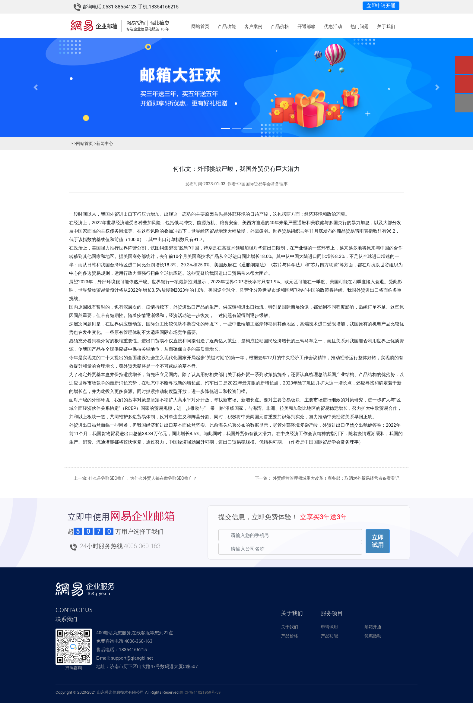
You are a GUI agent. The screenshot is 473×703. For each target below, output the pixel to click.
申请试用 (329, 626)
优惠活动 (333, 26)
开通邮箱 (306, 26)
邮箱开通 (372, 626)
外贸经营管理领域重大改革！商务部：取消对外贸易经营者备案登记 (336, 478)
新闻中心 (103, 143)
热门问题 (360, 26)
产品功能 (227, 26)
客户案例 (253, 26)
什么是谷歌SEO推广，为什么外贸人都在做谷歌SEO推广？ (142, 478)
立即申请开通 (381, 5)
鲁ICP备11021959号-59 (200, 692)
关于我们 (386, 26)
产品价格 (280, 26)
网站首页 (200, 26)
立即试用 (378, 541)
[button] (35, 87)
